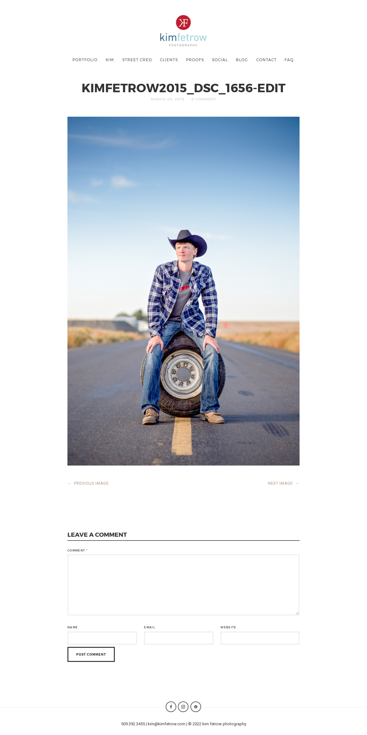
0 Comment (203, 99)
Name (72, 627)
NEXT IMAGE (284, 483)
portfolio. (85, 59)
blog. (242, 59)
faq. (290, 59)
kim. (110, 59)
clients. (169, 59)
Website (228, 627)
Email (149, 627)
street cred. (137, 59)
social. (220, 59)
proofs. (195, 59)
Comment (77, 550)
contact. (266, 59)
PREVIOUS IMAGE (88, 483)
